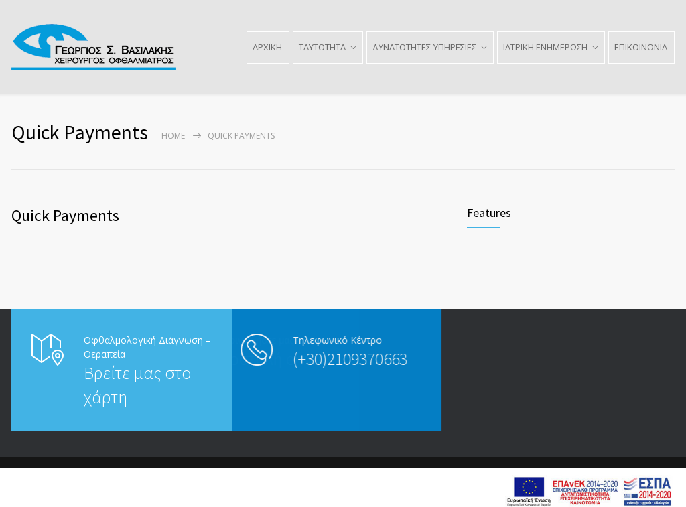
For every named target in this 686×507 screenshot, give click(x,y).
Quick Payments (65, 215)
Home (173, 135)
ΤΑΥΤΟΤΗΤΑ (322, 47)
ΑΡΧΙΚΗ (267, 47)
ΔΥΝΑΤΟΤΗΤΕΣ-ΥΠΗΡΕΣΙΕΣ (424, 47)
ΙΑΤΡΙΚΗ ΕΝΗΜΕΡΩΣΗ (545, 47)
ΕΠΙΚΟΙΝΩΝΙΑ (640, 47)
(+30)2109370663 (298, 359)
